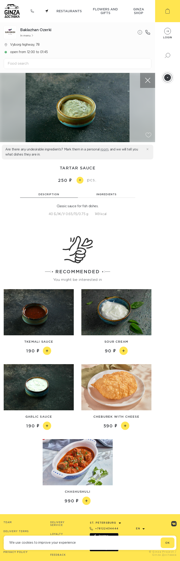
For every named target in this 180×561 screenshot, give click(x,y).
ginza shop (138, 11)
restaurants (69, 11)
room (104, 149)
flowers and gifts (105, 11)
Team (7, 522)
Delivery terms (16, 531)
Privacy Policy (15, 552)
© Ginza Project (161, 551)
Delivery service (57, 523)
